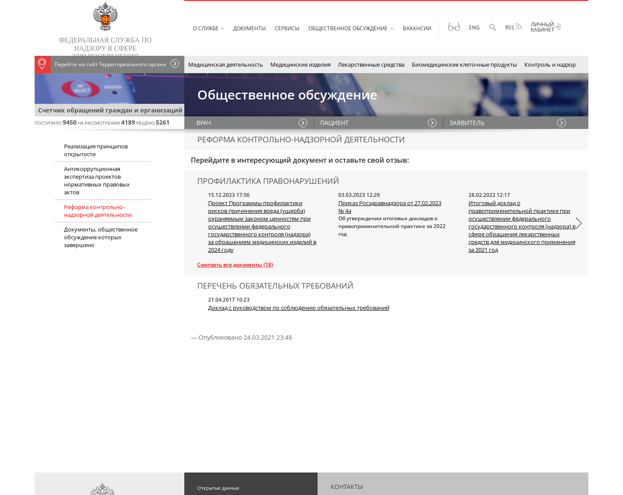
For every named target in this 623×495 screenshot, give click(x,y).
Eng (474, 27)
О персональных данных (226, 410)
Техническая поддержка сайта (372, 424)
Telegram (434, 445)
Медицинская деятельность (225, 64)
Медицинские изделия (300, 64)
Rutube (410, 445)
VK (384, 445)
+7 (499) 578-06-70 (472, 372)
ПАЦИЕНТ (335, 123)
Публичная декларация (224, 379)
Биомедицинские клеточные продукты (464, 64)
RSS (513, 27)
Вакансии (417, 28)
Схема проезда (351, 465)
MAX (455, 445)
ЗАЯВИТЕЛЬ (467, 123)
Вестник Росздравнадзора (227, 368)
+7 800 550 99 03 (379, 403)
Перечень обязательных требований (240, 389)
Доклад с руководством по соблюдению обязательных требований (298, 308)
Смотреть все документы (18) (235, 264)
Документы (249, 28)
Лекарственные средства (371, 64)
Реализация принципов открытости (96, 150)
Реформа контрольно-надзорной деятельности (98, 211)
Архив (204, 431)
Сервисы (287, 28)
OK (394, 445)
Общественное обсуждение (348, 28)
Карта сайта (211, 420)
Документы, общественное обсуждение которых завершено (101, 237)
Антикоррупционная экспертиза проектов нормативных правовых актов (97, 180)
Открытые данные (218, 358)
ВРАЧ (204, 123)
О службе (205, 28)
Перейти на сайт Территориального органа (100, 64)
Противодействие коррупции (231, 399)
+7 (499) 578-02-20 (435, 382)
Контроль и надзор (550, 64)
